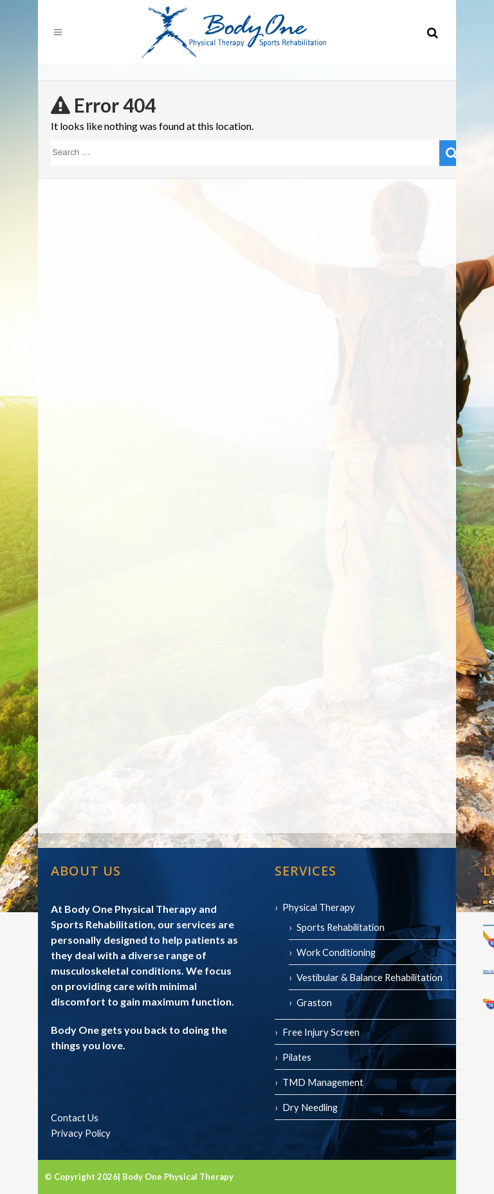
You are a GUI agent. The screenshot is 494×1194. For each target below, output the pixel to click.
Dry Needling (310, 1107)
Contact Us (74, 1117)
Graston (314, 1002)
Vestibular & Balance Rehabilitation (370, 977)
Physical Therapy (318, 907)
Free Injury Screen (321, 1032)
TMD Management (322, 1082)
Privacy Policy (81, 1133)
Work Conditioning (336, 952)
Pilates (296, 1057)
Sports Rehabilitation (341, 927)
